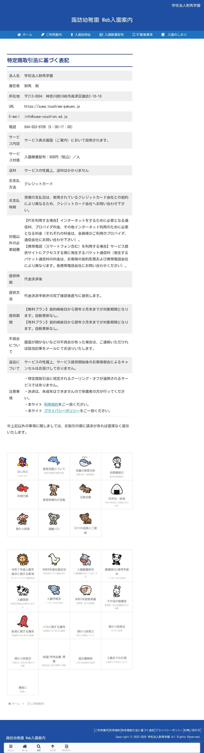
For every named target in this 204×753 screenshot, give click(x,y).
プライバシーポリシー (62, 411)
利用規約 (51, 404)
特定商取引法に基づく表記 (129, 730)
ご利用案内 (86, 730)
